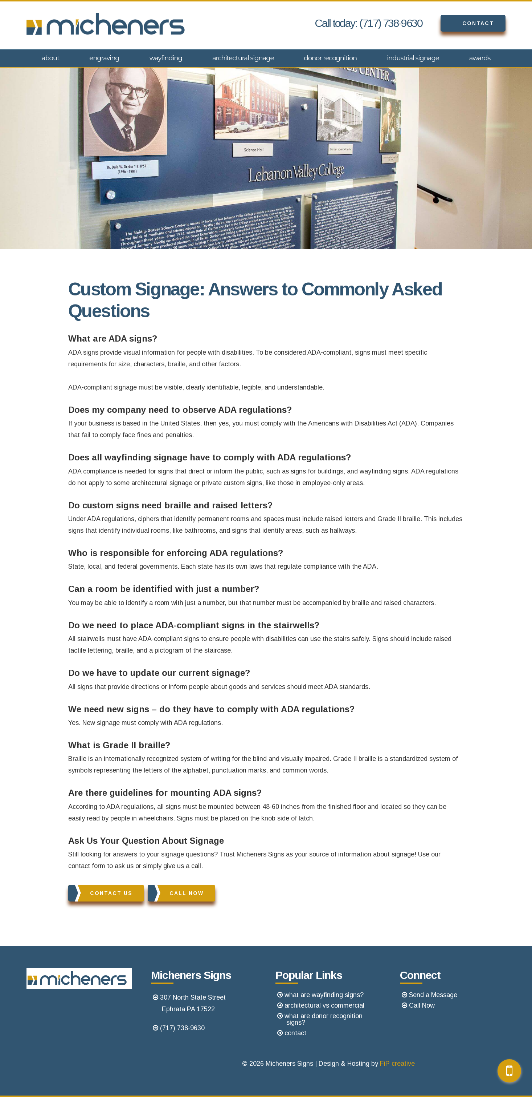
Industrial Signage (413, 58)
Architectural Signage (243, 58)
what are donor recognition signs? (324, 1019)
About (51, 58)
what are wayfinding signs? (324, 995)
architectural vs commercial (324, 1005)
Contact (467, 23)
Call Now (176, 893)
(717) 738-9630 (182, 1028)
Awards (480, 58)
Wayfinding (166, 58)
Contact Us (100, 893)
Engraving (104, 58)
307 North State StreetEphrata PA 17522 (193, 1003)
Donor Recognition (330, 58)
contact (295, 1033)
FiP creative (397, 1063)
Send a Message (433, 995)
